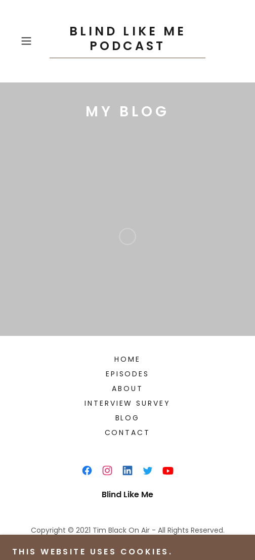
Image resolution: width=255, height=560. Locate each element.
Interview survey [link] (127, 403)
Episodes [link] (128, 374)
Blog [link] (127, 418)
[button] (33, 41)
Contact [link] (128, 432)
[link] (127, 41)
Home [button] (127, 359)
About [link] (127, 388)
